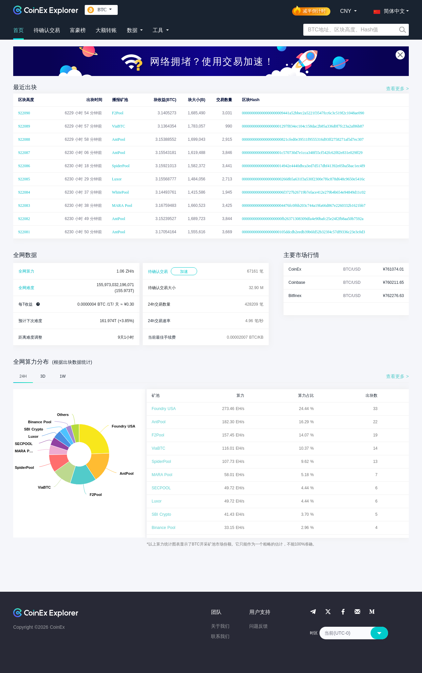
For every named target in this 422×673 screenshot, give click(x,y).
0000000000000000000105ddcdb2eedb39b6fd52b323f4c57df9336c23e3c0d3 (303, 232)
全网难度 (26, 287)
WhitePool (120, 192)
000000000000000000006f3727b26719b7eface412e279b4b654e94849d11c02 (304, 192)
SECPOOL (161, 488)
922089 (24, 126)
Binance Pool (163, 527)
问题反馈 (258, 626)
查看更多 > (397, 88)
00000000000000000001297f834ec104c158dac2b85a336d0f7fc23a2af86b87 (303, 126)
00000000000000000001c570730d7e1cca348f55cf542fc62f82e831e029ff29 (302, 152)
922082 (24, 218)
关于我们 (220, 626)
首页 (18, 30)
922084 (24, 192)
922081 (24, 232)
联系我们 (220, 636)
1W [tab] (63, 376)
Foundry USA (164, 408)
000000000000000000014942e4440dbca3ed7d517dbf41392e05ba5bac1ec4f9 (303, 166)
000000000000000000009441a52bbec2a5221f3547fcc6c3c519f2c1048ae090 (303, 113)
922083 (24, 205)
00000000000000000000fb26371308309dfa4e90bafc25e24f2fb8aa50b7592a (303, 218)
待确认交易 (47, 30)
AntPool (118, 139)
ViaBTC (118, 126)
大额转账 (106, 30)
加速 (184, 271)
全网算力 (26, 271)
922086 (24, 166)
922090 (24, 113)
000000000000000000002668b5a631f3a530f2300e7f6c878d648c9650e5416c (303, 179)
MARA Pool (122, 205)
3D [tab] (42, 376)
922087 (24, 152)
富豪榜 (78, 30)
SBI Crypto (161, 514)
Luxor (117, 179)
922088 (24, 139)
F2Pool (118, 113)
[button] (388, 10)
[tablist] (211, 376)
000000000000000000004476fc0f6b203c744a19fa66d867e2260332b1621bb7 (304, 205)
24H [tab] (23, 376)
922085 (24, 179)
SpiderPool (121, 166)
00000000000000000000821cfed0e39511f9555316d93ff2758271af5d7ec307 (303, 139)
